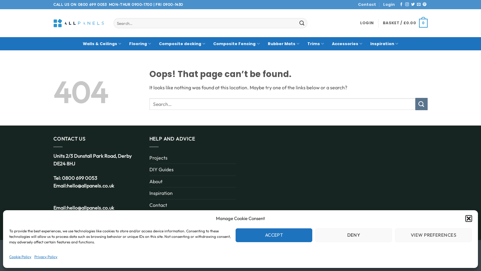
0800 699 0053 (92, 4)
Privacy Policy (45, 256)
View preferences (433, 235)
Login (389, 4)
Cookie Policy (20, 256)
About (156, 181)
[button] (469, 218)
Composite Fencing (236, 44)
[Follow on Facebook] (401, 4)
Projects (158, 158)
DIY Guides (161, 169)
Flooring (140, 44)
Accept (274, 235)
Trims (315, 44)
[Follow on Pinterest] (424, 4)
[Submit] (302, 23)
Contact (367, 4)
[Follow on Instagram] (407, 4)
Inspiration (384, 44)
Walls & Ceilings (102, 44)
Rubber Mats (283, 44)
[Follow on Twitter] (413, 4)
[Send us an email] (419, 4)
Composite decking (182, 44)
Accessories (347, 44)
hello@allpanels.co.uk (90, 186)
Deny (353, 235)
